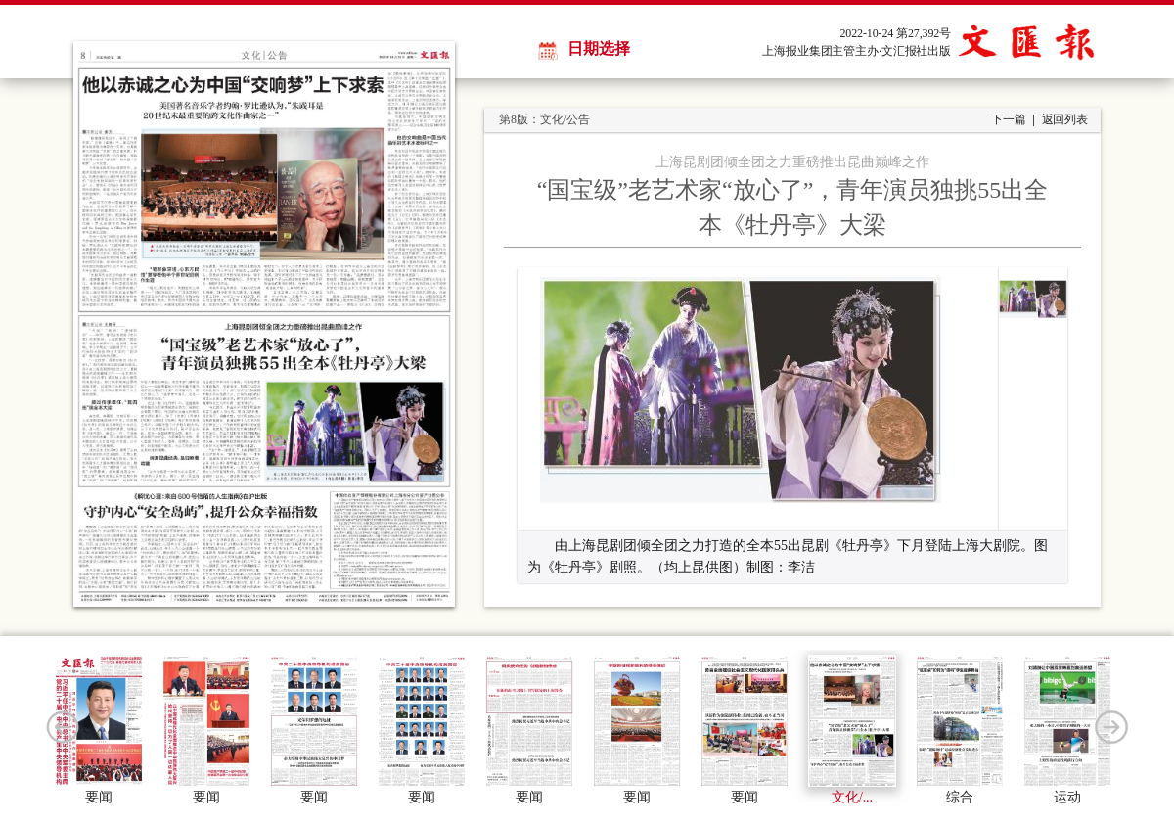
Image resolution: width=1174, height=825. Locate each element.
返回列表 (1065, 119)
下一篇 (1008, 119)
